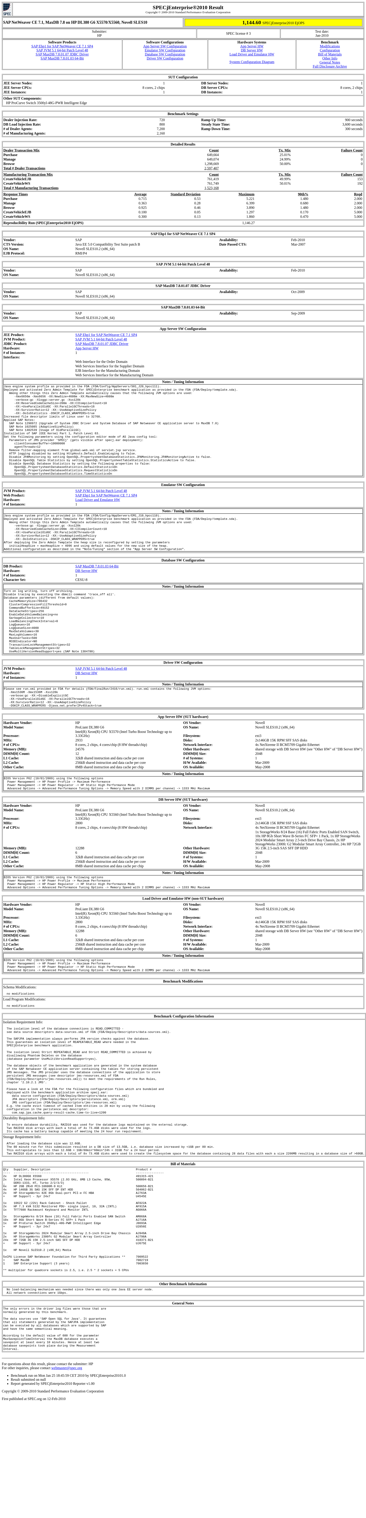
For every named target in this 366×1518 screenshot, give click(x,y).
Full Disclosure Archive (330, 66)
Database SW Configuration (165, 54)
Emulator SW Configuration (165, 50)
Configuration (330, 50)
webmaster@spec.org (66, 1473)
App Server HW (251, 46)
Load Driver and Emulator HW (251, 54)
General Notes (330, 62)
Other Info (329, 58)
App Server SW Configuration (165, 46)
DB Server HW (252, 50)
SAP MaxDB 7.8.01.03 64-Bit (62, 58)
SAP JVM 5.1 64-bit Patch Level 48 (62, 50)
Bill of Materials (330, 54)
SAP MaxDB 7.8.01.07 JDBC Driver (62, 54)
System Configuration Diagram (251, 62)
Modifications (330, 46)
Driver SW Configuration (165, 58)
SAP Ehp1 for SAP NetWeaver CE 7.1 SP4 (62, 46)
